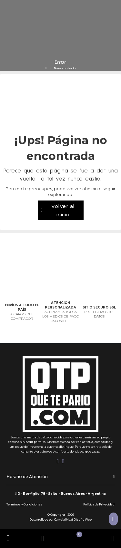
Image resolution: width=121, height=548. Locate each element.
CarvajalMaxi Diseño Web (73, 519)
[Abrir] (43, 538)
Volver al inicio (58, 210)
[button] (60, 477)
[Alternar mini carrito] (77, 538)
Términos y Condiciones (24, 504)
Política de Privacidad (99, 504)
